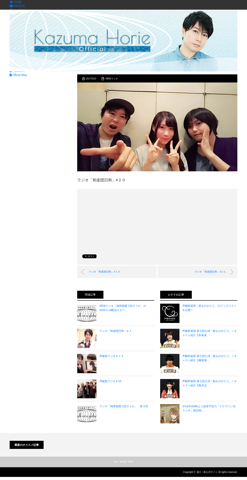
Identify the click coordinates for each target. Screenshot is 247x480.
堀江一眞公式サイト (207, 472)
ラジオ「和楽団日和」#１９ (104, 271)
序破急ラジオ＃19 (110, 381)
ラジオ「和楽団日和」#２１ (210, 271)
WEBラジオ (112, 78)
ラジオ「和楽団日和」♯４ (115, 330)
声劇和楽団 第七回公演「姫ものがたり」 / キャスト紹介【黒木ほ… (209, 383)
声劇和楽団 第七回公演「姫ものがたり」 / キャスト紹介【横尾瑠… (209, 358)
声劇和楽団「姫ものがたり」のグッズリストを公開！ (209, 308)
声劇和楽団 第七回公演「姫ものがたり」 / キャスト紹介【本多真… (209, 333)
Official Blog (18, 74)
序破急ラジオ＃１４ (111, 356)
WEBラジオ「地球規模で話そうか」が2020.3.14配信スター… (122, 308)
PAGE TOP (123, 461)
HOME (16, 1)
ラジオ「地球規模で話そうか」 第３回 (123, 406)
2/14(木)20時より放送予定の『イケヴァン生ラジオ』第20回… (209, 408)
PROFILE (17, 6)
